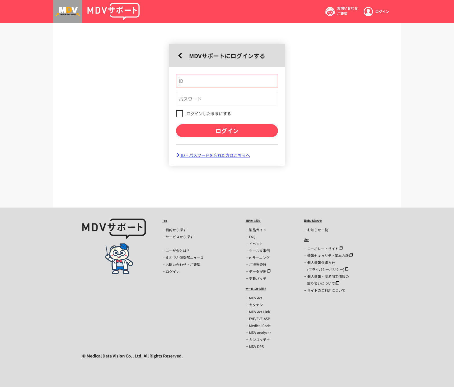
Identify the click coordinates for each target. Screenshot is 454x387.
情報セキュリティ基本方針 (330, 255)
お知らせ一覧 (317, 229)
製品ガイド (257, 229)
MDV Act (255, 297)
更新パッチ (257, 278)
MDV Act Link (259, 311)
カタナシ (256, 304)
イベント (256, 243)
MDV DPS (256, 346)
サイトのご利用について (326, 290)
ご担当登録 (257, 264)
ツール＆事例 (259, 250)
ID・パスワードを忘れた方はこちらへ (213, 155)
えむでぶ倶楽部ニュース (185, 257)
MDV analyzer (260, 332)
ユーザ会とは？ (178, 250)
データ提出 (259, 271)
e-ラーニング (259, 257)
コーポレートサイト (325, 248)
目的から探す (176, 229)
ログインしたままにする (208, 113)
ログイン (227, 130)
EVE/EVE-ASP (259, 318)
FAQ (252, 236)
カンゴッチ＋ (259, 339)
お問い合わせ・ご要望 (183, 264)
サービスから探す (179, 236)
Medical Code (260, 325)
